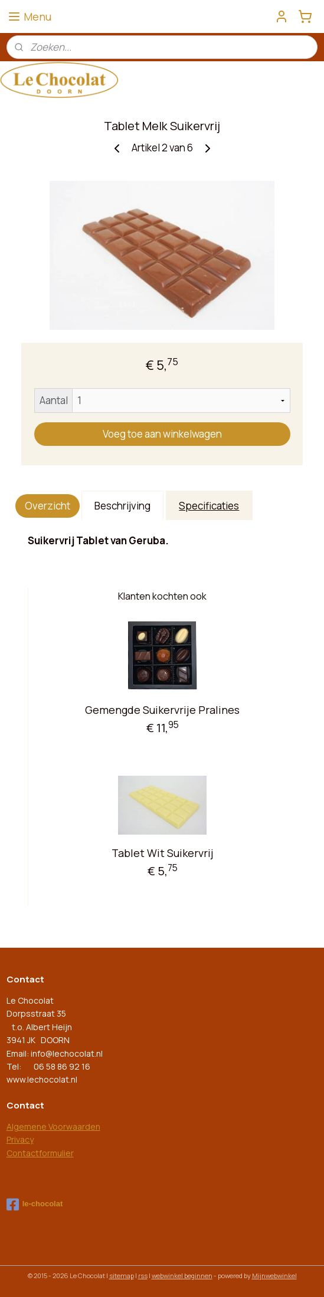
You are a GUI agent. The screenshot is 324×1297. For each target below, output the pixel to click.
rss (143, 1275)
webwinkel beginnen (182, 1275)
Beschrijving (122, 505)
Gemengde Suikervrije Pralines (162, 710)
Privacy (20, 1139)
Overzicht (47, 505)
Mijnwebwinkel (274, 1275)
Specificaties (209, 505)
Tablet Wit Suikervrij (163, 853)
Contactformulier (40, 1153)
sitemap (121, 1275)
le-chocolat (34, 1204)
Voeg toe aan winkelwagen (162, 434)
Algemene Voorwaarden (53, 1126)
